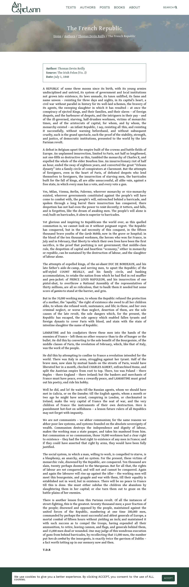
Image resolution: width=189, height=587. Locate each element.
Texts (71, 7)
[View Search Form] (170, 7)
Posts (105, 7)
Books (119, 7)
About (134, 7)
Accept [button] (168, 578)
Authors (88, 7)
